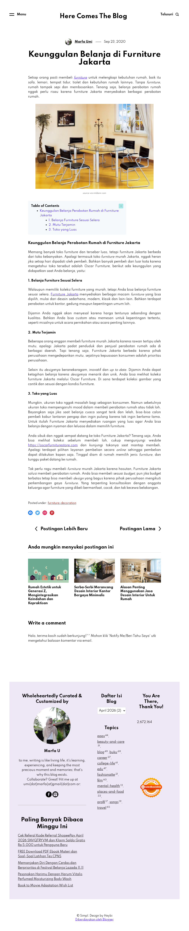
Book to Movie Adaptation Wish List (45, 885)
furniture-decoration (62, 503)
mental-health (110, 786)
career (104, 758)
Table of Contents (45, 206)
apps (102, 736)
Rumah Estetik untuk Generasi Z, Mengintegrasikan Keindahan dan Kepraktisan (44, 595)
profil (102, 802)
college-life (107, 763)
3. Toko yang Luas (63, 229)
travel (103, 808)
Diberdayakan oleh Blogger (94, 919)
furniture (80, 77)
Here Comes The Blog (93, 16)
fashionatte (107, 774)
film (102, 780)
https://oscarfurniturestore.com (53, 445)
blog (102, 752)
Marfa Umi (83, 41)
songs (115, 802)
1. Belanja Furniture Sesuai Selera (75, 220)
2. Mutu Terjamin (62, 224)
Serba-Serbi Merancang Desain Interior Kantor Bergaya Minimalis (93, 591)
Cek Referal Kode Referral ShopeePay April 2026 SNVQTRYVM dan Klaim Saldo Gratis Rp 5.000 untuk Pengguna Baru (51, 840)
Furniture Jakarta (64, 294)
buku (115, 752)
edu (101, 769)
